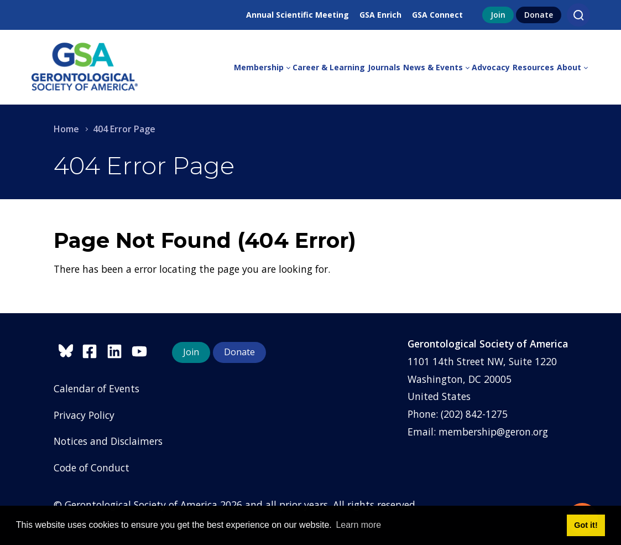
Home (66, 129)
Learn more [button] (358, 525)
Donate (538, 14)
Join (497, 14)
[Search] (578, 15)
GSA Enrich (380, 14)
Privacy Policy (84, 415)
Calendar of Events (96, 388)
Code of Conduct (91, 467)
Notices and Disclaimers (108, 441)
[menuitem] (263, 67)
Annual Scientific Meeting (297, 14)
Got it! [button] (585, 525)
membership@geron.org (493, 431)
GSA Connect (437, 14)
